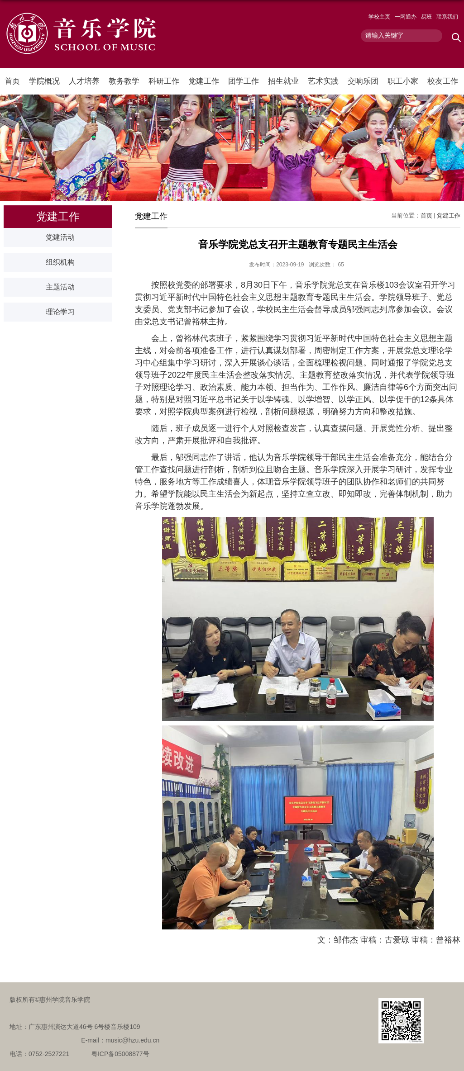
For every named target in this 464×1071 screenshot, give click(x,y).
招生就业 (283, 81)
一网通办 (405, 17)
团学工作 (243, 81)
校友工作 (442, 81)
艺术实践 (323, 81)
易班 (426, 17)
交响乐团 (363, 81)
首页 (12, 81)
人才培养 (84, 81)
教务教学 (124, 81)
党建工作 (203, 81)
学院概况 (44, 81)
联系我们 (447, 17)
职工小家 (402, 81)
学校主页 (379, 17)
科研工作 (163, 81)
